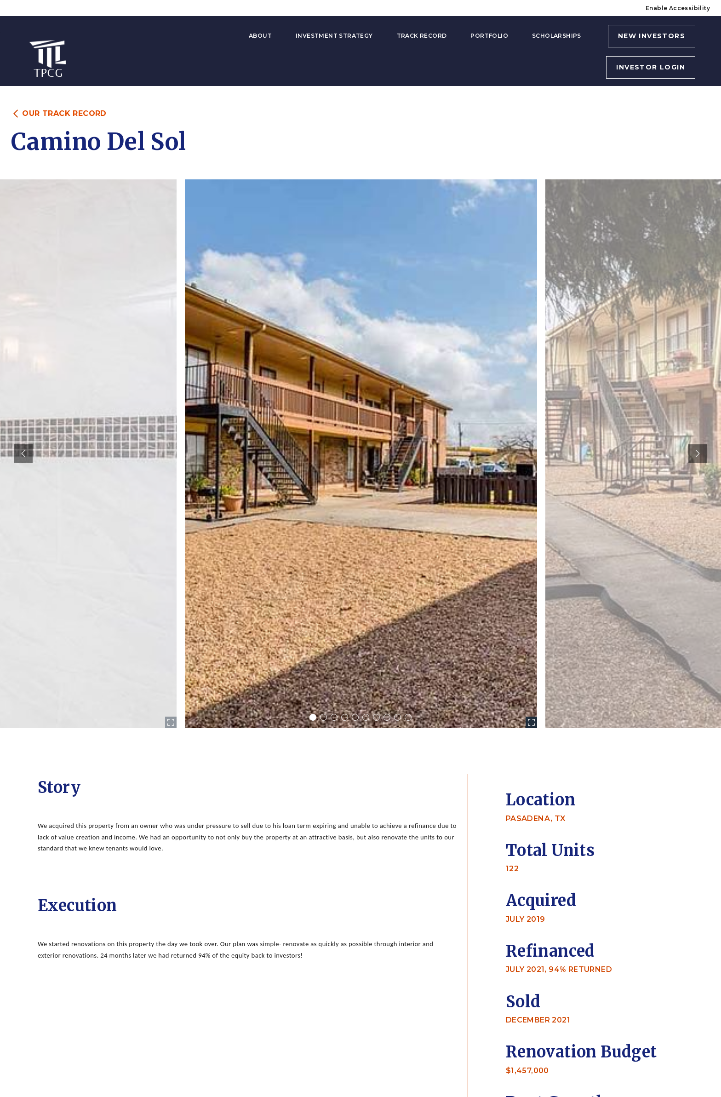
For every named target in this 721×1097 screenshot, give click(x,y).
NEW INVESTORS (651, 36)
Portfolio (489, 35)
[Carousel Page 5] (355, 717)
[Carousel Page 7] (376, 717)
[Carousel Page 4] (344, 717)
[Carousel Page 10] (408, 717)
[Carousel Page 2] (323, 717)
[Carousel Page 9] (397, 717)
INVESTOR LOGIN (650, 67)
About (260, 35)
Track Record (422, 35)
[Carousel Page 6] (365, 717)
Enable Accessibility (678, 8)
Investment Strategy (334, 35)
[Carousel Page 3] (334, 717)
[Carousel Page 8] (386, 717)
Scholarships (556, 35)
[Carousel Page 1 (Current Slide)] (312, 717)
